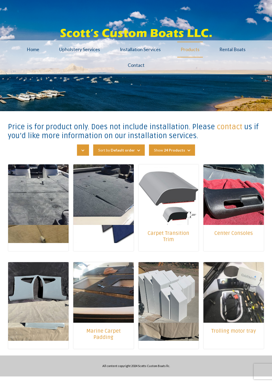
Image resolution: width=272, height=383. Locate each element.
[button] (83, 150)
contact (229, 126)
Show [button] (169, 150)
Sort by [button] (116, 150)
